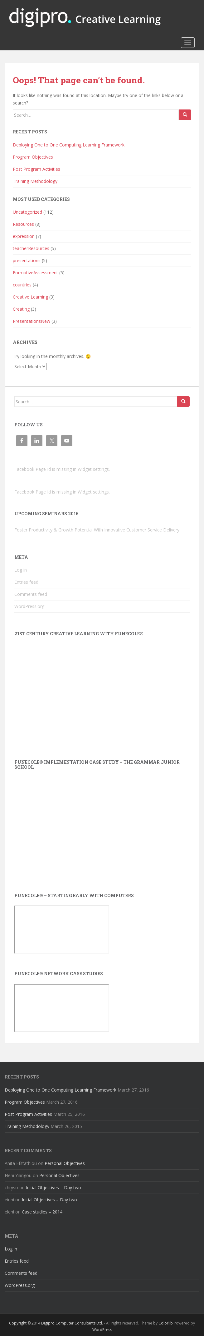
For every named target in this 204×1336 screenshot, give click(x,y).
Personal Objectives (65, 1163)
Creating (21, 309)
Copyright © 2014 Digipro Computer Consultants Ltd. (56, 1323)
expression (24, 236)
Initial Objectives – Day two (53, 1187)
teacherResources (31, 248)
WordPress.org (29, 606)
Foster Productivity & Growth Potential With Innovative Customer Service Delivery (96, 530)
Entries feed (26, 582)
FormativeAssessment (35, 273)
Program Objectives (33, 157)
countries (22, 285)
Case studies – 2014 (42, 1212)
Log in (20, 570)
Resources (23, 224)
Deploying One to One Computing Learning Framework (68, 145)
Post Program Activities (36, 169)
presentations (27, 260)
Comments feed (30, 594)
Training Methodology (35, 181)
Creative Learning (30, 297)
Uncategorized (27, 212)
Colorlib (165, 1323)
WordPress (102, 1329)
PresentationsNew (31, 321)
